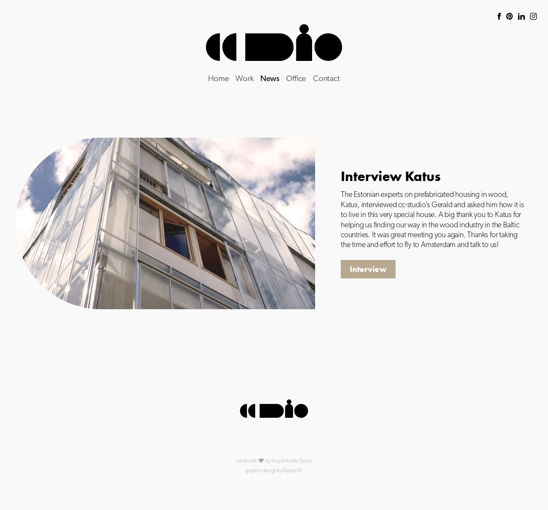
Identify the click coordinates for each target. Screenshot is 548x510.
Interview (368, 269)
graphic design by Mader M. (274, 471)
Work (244, 79)
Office (296, 79)
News (270, 79)
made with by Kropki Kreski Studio (274, 460)
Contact (326, 79)
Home (218, 79)
